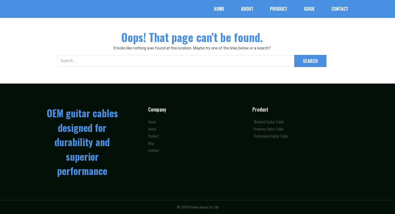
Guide (309, 8)
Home (219, 8)
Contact (339, 8)
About (247, 8)
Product (278, 8)
